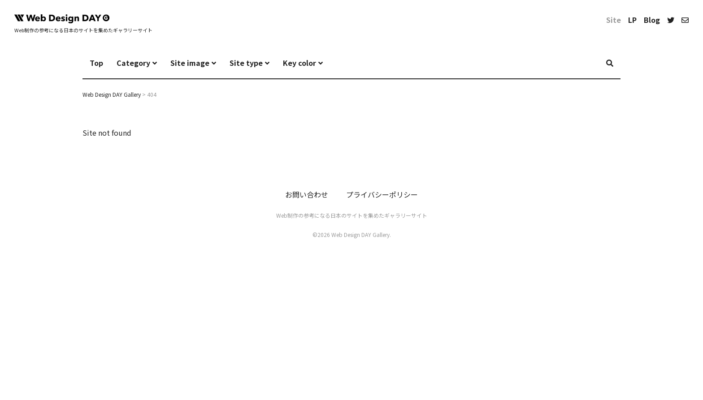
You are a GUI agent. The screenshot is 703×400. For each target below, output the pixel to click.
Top (96, 62)
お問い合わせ (306, 194)
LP (632, 19)
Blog (652, 19)
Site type (246, 62)
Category (133, 62)
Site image (189, 62)
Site (613, 19)
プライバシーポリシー (382, 194)
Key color (299, 62)
